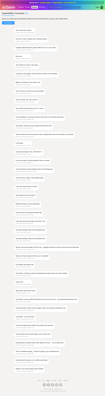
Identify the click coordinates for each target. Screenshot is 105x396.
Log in (97, 7)
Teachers (21, 7)
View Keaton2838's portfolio (8, 15)
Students (34, 7)
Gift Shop (42, 7)
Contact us (60, 380)
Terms (43, 380)
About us (39, 380)
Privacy (48, 380)
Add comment (8, 23)
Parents (27, 7)
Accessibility (54, 380)
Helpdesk (66, 380)
